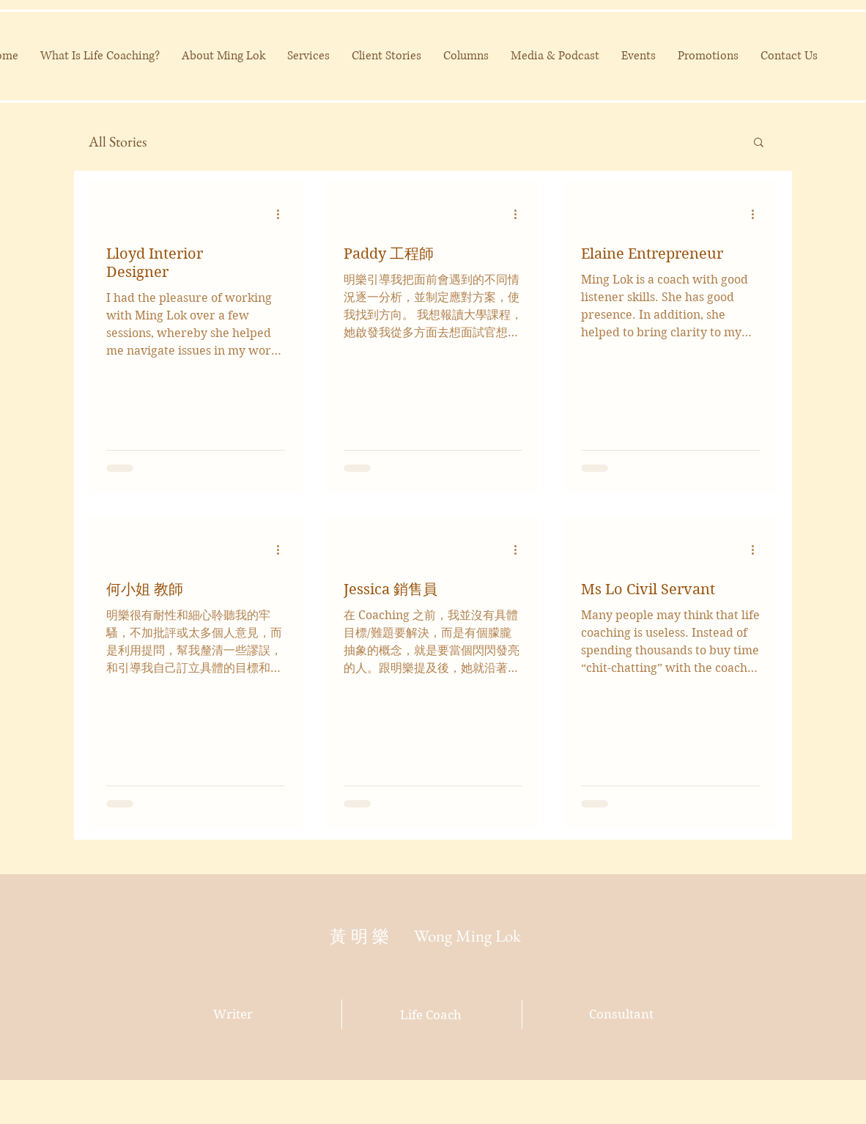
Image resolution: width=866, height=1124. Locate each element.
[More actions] (283, 214)
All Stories (118, 142)
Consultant (621, 1014)
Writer (233, 1014)
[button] (759, 143)
